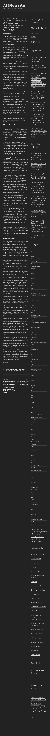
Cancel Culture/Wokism (36, 293)
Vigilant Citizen (36, 559)
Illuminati (33, 385)
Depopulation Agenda (35, 315)
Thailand (33, 484)
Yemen (32, 524)
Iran (32, 390)
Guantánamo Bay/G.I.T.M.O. (36, 378)
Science (33, 462)
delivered (23, 180)
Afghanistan (33, 253)
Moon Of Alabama (37, 629)
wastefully (25, 159)
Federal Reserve (34, 359)
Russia (32, 455)
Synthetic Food (34, 475)
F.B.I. (32, 352)
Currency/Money (34, 307)
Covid (32, 305)
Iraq (32, 392)
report (24, 74)
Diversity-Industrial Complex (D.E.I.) (38, 322)
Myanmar (33, 419)
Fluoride (32, 361)
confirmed (9, 109)
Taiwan (32, 480)
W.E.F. (32, 509)
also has (8, 158)
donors (5, 54)
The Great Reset (34, 487)
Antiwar (33, 567)
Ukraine (32, 499)
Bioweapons (33, 278)
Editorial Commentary (35, 327)
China (32, 298)
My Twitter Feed (38, 28)
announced (18, 38)
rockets (16, 287)
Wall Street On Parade (38, 607)
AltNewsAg (14, 5)
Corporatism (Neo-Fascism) (17, 369)
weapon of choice (7, 153)
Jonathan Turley (36, 602)
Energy (32, 344)
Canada (32, 290)
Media (32, 412)
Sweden (33, 472)
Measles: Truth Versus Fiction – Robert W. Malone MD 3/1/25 (38, 59)
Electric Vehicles (34, 339)
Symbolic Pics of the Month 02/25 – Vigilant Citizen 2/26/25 (38, 67)
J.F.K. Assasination (35, 400)
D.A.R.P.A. (33, 310)
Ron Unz (34, 582)
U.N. (32, 497)
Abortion (33, 251)
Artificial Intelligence (35, 266)
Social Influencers (35, 465)
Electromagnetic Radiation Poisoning (38, 342)
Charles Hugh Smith (37, 642)
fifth (22, 176)
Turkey (32, 492)
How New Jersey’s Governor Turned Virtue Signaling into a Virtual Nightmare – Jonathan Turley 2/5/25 (39, 133)
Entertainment (34, 347)
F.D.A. (32, 354)
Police (32, 439)
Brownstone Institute (38, 590)
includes (5, 320)
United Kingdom (34, 504)
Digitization (33, 320)
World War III (34, 521)
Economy (7, 370)
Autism (32, 271)
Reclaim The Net (36, 586)
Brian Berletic (35, 655)
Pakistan (33, 431)
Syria (32, 477)
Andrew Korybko (36, 594)
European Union (34, 349)
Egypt (32, 332)
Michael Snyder (36, 638)
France (32, 364)
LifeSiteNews (35, 611)
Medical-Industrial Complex (37, 414)
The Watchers (35, 646)
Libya (32, 407)
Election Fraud (34, 337)
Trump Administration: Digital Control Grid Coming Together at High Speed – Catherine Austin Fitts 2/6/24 (39, 106)
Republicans (22, 50)
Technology (33, 482)
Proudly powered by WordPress (9, 732)
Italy (32, 397)
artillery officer (6, 101)
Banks (32, 273)
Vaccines (33, 507)
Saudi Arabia (33, 460)
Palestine (24, 371)
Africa (32, 256)
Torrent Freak (35, 663)
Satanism (33, 458)
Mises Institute (36, 650)
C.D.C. (32, 285)
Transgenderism (34, 489)
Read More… (6, 362)
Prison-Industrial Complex (36, 441)
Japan (32, 402)
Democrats (17, 52)
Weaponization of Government (37, 516)
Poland (32, 436)
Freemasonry (34, 366)
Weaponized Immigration (36, 519)
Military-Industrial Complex (13, 371)
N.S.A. (32, 429)
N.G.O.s (32, 424)
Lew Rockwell (35, 598)
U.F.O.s (32, 494)
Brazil (32, 280)
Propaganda (33, 444)
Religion (32, 453)
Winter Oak (35, 659)
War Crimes (33, 514)
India (32, 387)
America (7, 369)
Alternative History (35, 261)
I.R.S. (32, 382)
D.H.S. (32, 312)
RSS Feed (35, 42)
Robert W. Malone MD (38, 554)
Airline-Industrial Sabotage (36, 258)
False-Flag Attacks (35, 356)
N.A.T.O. (32, 422)
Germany (33, 373)
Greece (32, 375)
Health (32, 380)
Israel (12, 370)
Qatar (32, 446)
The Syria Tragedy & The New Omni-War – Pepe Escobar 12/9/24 (38, 176)
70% (9, 137)
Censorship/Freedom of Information (38, 295)
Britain (32, 283)
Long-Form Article (19, 370)
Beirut (32, 276)
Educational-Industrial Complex (37, 329)
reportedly (20, 170)
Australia (33, 268)
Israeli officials (22, 47)
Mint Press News (36, 634)
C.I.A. (32, 288)
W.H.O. (32, 511)
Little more (5, 208)
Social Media (33, 467)
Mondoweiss (35, 563)
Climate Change (34, 300)
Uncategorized (34, 502)
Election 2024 (34, 334)
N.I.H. (32, 427)
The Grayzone (35, 571)
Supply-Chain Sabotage (36, 470)
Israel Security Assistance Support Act (18, 55)
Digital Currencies (34, 317)
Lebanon (33, 405)
